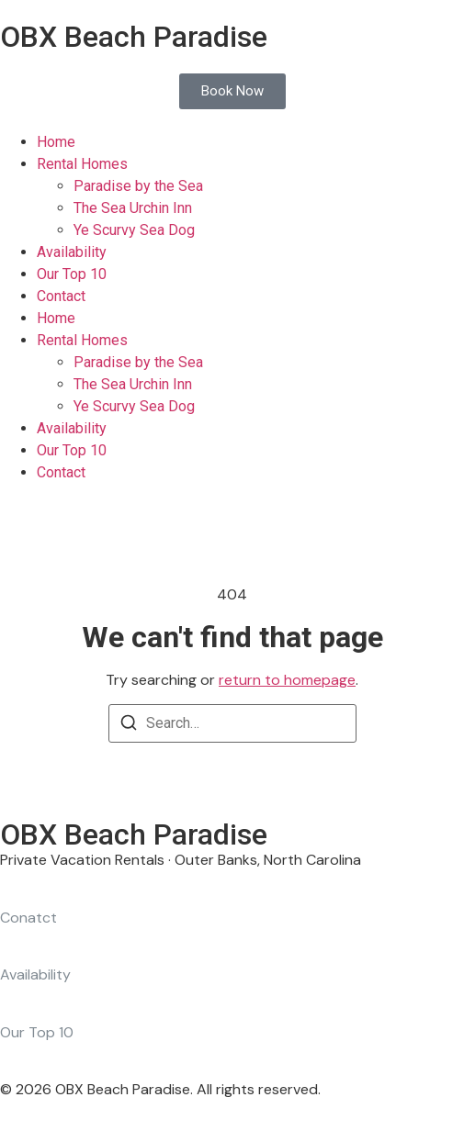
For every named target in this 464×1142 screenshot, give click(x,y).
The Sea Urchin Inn (133, 208)
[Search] (129, 725)
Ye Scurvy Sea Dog (134, 230)
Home (56, 142)
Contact (61, 296)
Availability (72, 252)
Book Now (232, 91)
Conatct (28, 917)
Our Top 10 (72, 274)
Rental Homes (82, 164)
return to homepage (287, 679)
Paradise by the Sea (138, 186)
